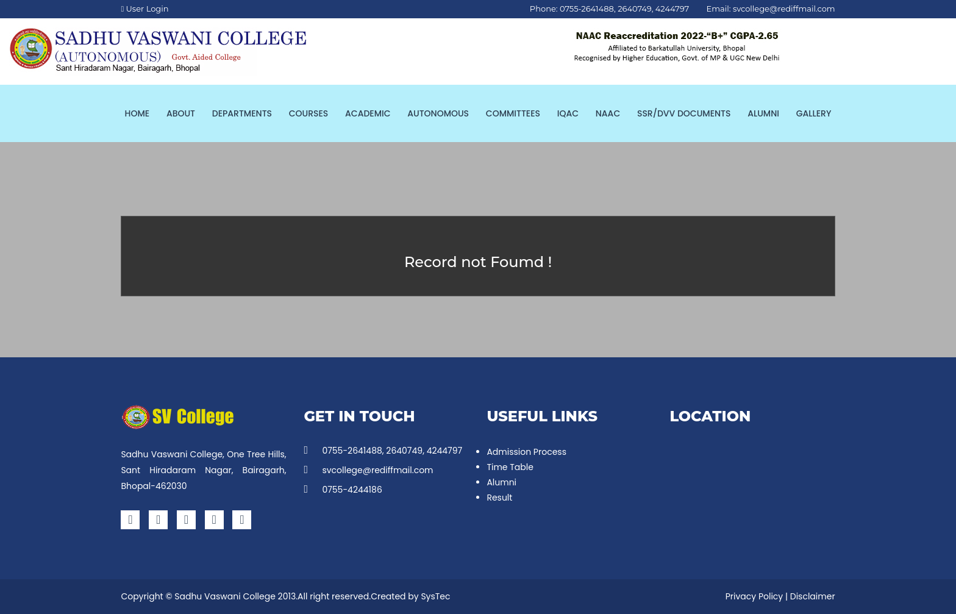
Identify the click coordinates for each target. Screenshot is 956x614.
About (180, 113)
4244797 (672, 8)
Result (499, 497)
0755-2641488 (587, 8)
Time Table (510, 467)
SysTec (435, 596)
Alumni (763, 113)
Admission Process (526, 452)
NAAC (608, 113)
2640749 (634, 8)
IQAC (568, 113)
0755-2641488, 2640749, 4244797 (383, 450)
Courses (309, 113)
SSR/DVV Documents (683, 113)
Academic (367, 113)
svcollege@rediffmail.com (784, 8)
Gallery (814, 113)
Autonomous (438, 113)
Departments (242, 113)
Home (137, 113)
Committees (513, 113)
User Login (144, 8)
